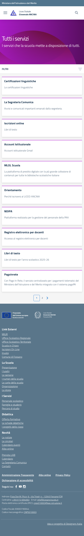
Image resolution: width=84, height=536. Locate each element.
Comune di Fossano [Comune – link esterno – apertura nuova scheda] (12, 357)
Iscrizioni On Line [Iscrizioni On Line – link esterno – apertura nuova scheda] (11, 349)
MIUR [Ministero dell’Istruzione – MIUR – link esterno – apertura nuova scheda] (5, 334)
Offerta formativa (11, 419)
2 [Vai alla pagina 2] (42, 298)
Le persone (7, 375)
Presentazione (9, 367)
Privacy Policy (63, 475)
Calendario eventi (11, 445)
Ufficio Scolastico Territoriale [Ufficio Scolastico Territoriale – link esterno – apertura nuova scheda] (16, 342)
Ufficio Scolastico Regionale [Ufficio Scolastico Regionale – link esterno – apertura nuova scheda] (16, 338)
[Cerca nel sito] (76, 13)
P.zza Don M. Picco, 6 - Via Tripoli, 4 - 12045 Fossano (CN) (36, 496)
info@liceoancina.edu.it (47, 499)
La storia (6, 390)
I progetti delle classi (12, 427)
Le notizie (7, 437)
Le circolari (7, 441)
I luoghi (5, 371)
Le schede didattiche (12, 423)
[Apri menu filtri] (80, 69)
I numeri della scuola (12, 379)
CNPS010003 (30, 512)
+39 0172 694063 (20, 499)
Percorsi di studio (10, 408)
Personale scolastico (12, 401)
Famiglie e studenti (12, 405)
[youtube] (20, 486)
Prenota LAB (8, 455)
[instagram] (24, 486)
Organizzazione (10, 386)
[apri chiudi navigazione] (5, 13)
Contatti (6, 466)
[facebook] (16, 486)
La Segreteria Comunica (14, 462)
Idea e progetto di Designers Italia (64, 524)
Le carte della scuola (12, 382)
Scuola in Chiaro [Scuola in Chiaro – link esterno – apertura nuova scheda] (10, 345)
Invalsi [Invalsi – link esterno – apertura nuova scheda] (5, 353)
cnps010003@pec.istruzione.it (48, 503)
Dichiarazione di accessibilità (17, 480)
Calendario (7, 459)
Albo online (8, 449)
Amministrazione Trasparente (18, 475)
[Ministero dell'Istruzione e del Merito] (19, 3)
